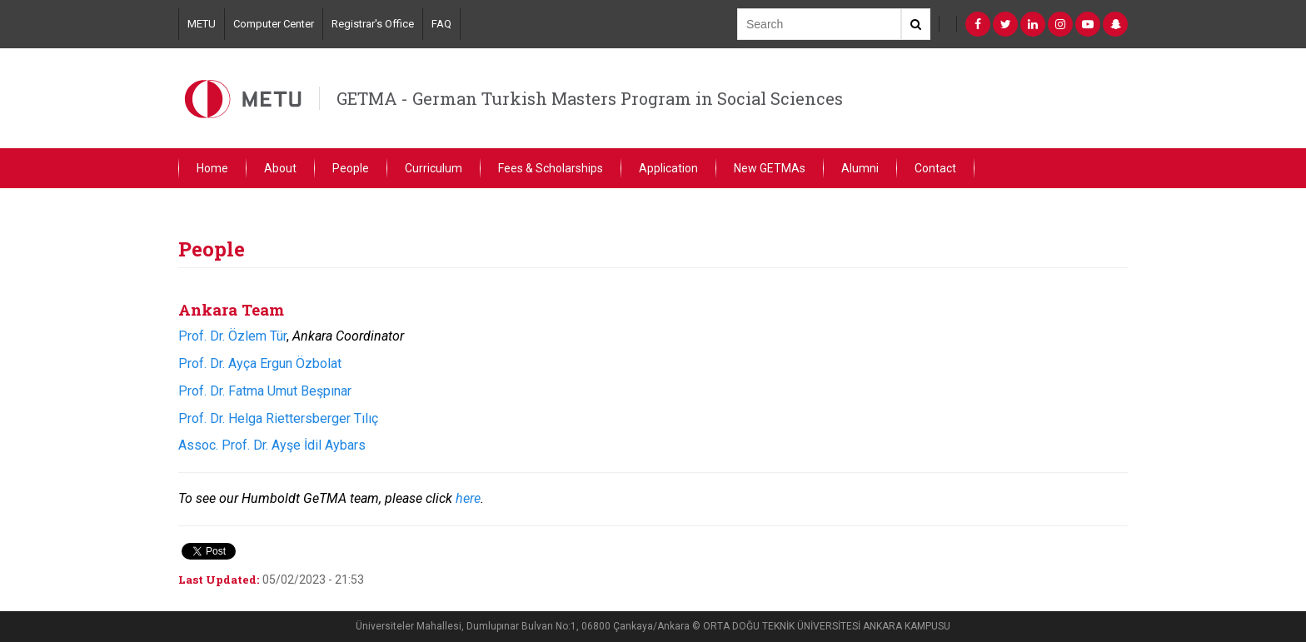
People (350, 168)
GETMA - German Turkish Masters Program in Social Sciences (589, 98)
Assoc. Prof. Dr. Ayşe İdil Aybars (272, 445)
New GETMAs (769, 168)
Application (668, 168)
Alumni (860, 168)
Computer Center (273, 23)
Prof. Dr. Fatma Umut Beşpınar (264, 391)
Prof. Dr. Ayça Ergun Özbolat (259, 363)
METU (201, 23)
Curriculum (433, 168)
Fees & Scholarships (550, 168)
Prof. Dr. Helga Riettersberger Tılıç (278, 418)
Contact (935, 168)
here (468, 498)
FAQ (441, 23)
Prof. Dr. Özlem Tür (232, 336)
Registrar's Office (372, 23)
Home (212, 168)
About (280, 168)
